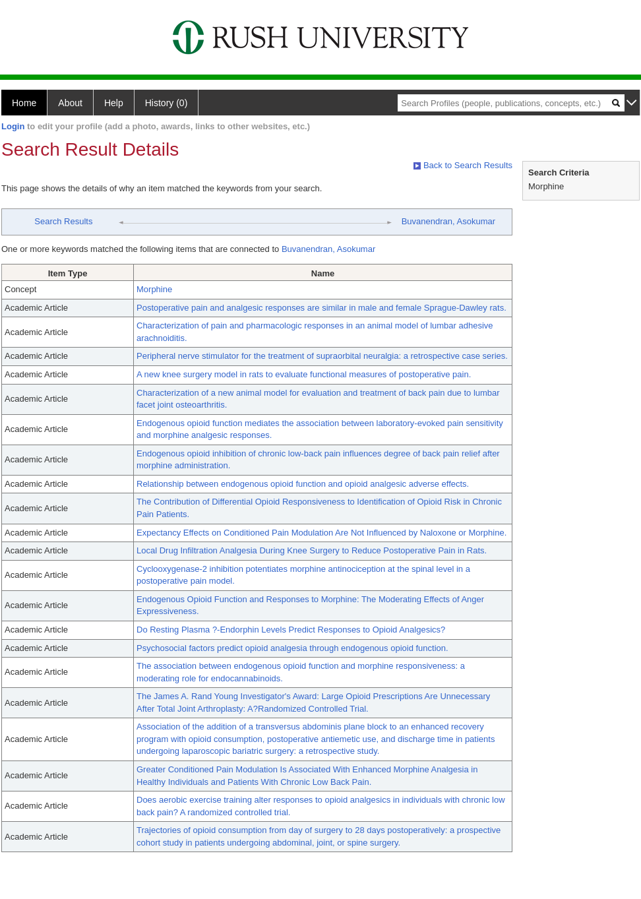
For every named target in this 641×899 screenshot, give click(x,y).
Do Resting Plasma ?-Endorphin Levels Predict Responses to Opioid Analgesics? (291, 630)
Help (113, 103)
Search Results (63, 221)
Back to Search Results (462, 165)
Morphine (154, 289)
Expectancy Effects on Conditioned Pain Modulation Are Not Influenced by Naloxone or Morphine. (321, 533)
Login (12, 126)
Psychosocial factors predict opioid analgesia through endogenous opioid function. (292, 648)
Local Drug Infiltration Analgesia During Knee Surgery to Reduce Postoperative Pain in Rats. (312, 550)
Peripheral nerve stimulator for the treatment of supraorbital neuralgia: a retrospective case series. (322, 356)
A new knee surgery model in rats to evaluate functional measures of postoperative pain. (304, 374)
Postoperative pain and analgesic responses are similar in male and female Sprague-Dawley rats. (321, 308)
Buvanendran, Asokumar (448, 221)
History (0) (166, 103)
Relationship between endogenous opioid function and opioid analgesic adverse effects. (303, 484)
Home (24, 103)
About (70, 103)
